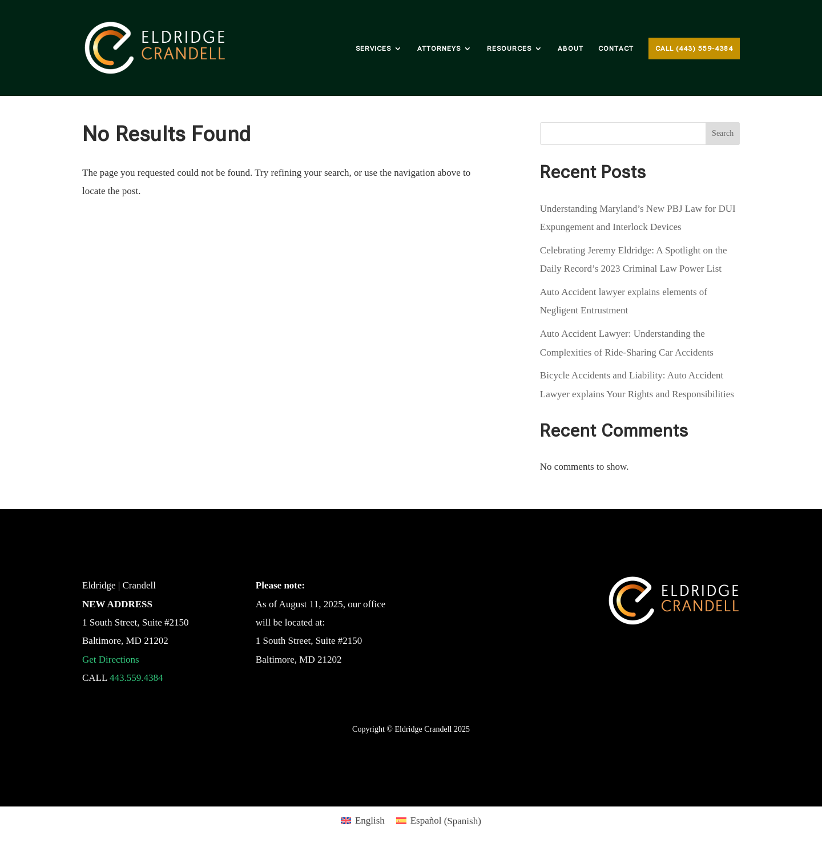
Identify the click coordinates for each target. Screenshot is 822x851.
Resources (509, 49)
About (570, 49)
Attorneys (439, 49)
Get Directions (110, 659)
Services (373, 49)
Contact (616, 49)
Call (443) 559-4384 (694, 49)
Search (723, 133)
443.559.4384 (136, 677)
